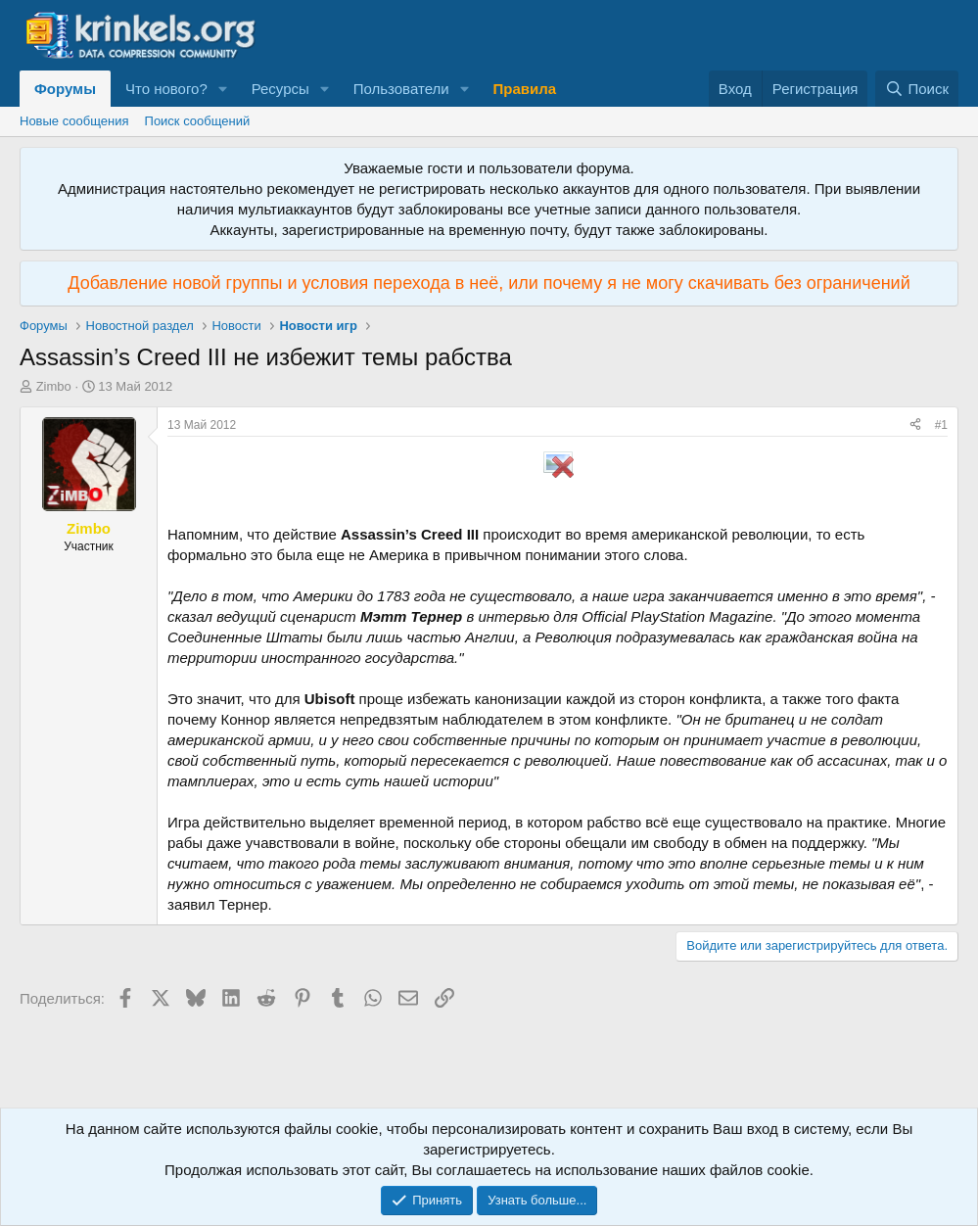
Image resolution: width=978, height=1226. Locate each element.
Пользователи (401, 88)
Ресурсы (280, 88)
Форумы (65, 88)
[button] (223, 89)
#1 (941, 425)
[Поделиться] (915, 425)
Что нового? (166, 88)
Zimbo (53, 386)
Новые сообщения (74, 121)
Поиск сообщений (198, 121)
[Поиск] (916, 89)
